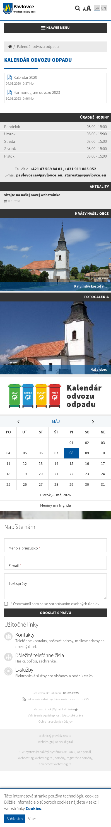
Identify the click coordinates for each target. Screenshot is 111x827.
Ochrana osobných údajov (55, 721)
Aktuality (99, 186)
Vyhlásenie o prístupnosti (44, 715)
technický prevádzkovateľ (55, 736)
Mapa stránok (42, 709)
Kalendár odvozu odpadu (38, 46)
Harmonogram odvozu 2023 (37, 92)
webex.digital (64, 742)
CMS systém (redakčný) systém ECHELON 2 (47, 752)
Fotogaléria (96, 297)
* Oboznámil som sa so (51, 603)
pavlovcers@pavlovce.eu (39, 175)
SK (97, 8)
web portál (84, 752)
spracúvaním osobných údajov (74, 603)
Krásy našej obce (92, 213)
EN (103, 8)
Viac (32, 818)
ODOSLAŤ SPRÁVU (55, 612)
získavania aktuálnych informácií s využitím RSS (56, 699)
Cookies (33, 808)
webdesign (45, 742)
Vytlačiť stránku (65, 709)
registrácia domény (79, 758)
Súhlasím (14, 818)
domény (60, 758)
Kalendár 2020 (25, 77)
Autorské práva (73, 715)
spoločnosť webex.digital (55, 764)
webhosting (26, 758)
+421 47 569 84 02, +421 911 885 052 (63, 168)
